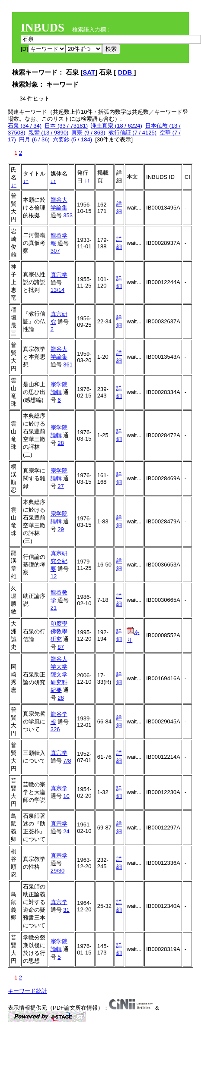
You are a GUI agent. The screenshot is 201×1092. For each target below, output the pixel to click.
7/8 (67, 760)
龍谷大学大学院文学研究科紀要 (59, 674)
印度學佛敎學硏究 (59, 631)
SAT (89, 72)
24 (66, 831)
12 (54, 576)
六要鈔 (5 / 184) (72, 139)
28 (60, 443)
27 (60, 486)
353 (68, 215)
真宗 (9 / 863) (88, 132)
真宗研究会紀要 (59, 561)
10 (66, 796)
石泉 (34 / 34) (24, 125)
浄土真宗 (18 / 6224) (116, 125)
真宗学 (59, 275)
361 (68, 364)
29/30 (58, 870)
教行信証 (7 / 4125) (132, 132)
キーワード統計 (27, 991)
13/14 (58, 290)
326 (55, 729)
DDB (126, 72)
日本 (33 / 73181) (66, 125)
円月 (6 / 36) (34, 139)
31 (66, 910)
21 (54, 607)
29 (60, 529)
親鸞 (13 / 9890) (49, 132)
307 (55, 250)
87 (60, 647)
